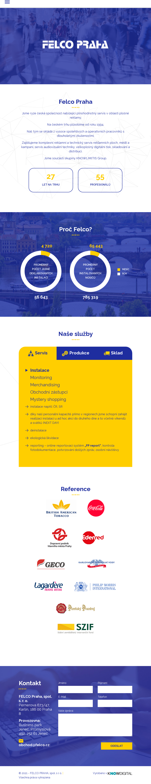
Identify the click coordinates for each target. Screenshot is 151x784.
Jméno (62, 683)
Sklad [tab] (113, 352)
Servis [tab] (38, 353)
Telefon (102, 696)
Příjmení (102, 683)
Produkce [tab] (75, 353)
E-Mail (62, 696)
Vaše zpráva (65, 710)
